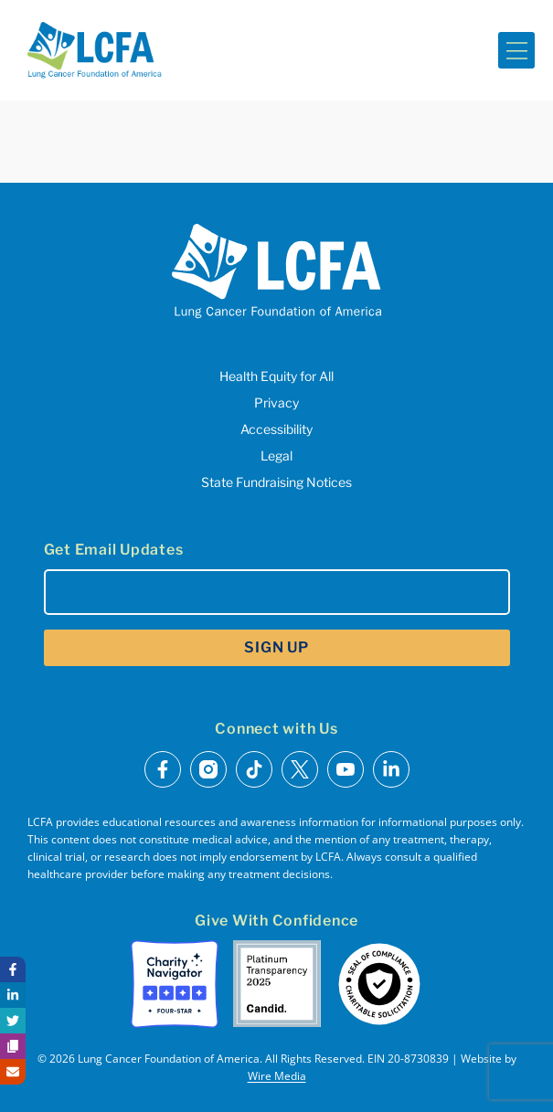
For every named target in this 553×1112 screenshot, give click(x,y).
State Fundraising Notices (276, 482)
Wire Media (277, 1076)
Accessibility (276, 429)
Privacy (276, 402)
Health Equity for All (276, 376)
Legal (276, 455)
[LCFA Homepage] (94, 50)
